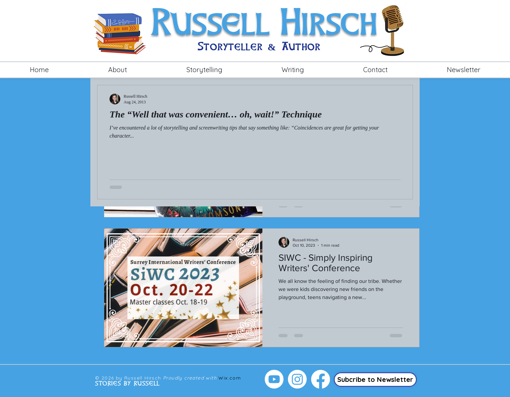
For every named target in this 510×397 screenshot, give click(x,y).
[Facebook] (320, 379)
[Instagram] (297, 379)
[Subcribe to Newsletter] (375, 380)
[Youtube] (274, 379)
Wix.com (229, 378)
